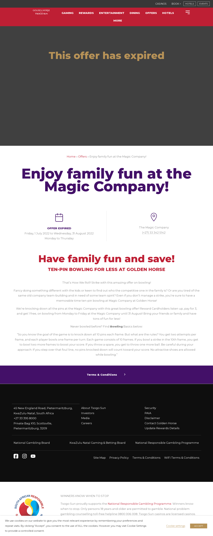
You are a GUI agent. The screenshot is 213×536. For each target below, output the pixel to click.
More (117, 20)
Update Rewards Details (162, 428)
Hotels (168, 13)
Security (150, 408)
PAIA (148, 413)
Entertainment (111, 13)
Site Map (99, 457)
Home (71, 156)
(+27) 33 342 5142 (154, 232)
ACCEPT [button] (198, 526)
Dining (135, 13)
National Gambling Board (32, 442)
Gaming (68, 13)
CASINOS (161, 3)
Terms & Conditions (146, 457)
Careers (86, 423)
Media (85, 418)
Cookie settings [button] (175, 525)
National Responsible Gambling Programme (167, 442)
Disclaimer (152, 418)
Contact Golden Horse (161, 423)
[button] (106, 375)
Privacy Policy (119, 457)
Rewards (86, 13)
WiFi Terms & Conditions (181, 457)
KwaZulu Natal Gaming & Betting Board (97, 442)
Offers (151, 13)
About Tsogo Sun (93, 408)
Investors (87, 413)
